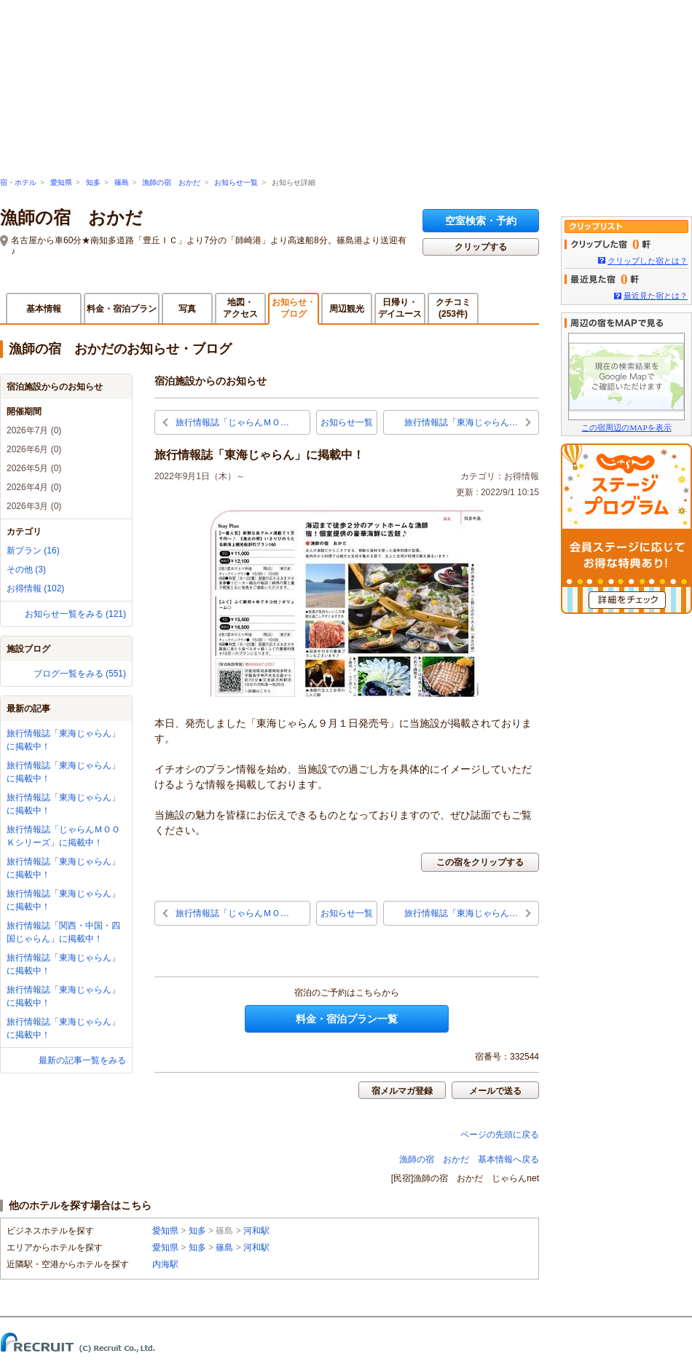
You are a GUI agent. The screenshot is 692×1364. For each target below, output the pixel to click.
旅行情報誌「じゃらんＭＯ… (232, 422)
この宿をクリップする (480, 862)
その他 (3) (26, 569)
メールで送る (495, 1091)
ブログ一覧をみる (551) (80, 674)
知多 (93, 182)
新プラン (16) (33, 550)
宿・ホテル (18, 182)
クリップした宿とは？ (648, 260)
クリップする (481, 247)
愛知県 (61, 182)
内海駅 (165, 1264)
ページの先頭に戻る (499, 1135)
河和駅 (256, 1231)
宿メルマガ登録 (402, 1091)
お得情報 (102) (35, 588)
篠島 (121, 182)
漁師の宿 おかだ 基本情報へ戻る (469, 1159)
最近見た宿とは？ (656, 295)
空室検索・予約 (480, 220)
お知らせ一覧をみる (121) (75, 614)
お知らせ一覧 (236, 182)
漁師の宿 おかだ (171, 182)
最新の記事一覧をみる (82, 1060)
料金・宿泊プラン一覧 (347, 1019)
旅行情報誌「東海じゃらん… (461, 422)
